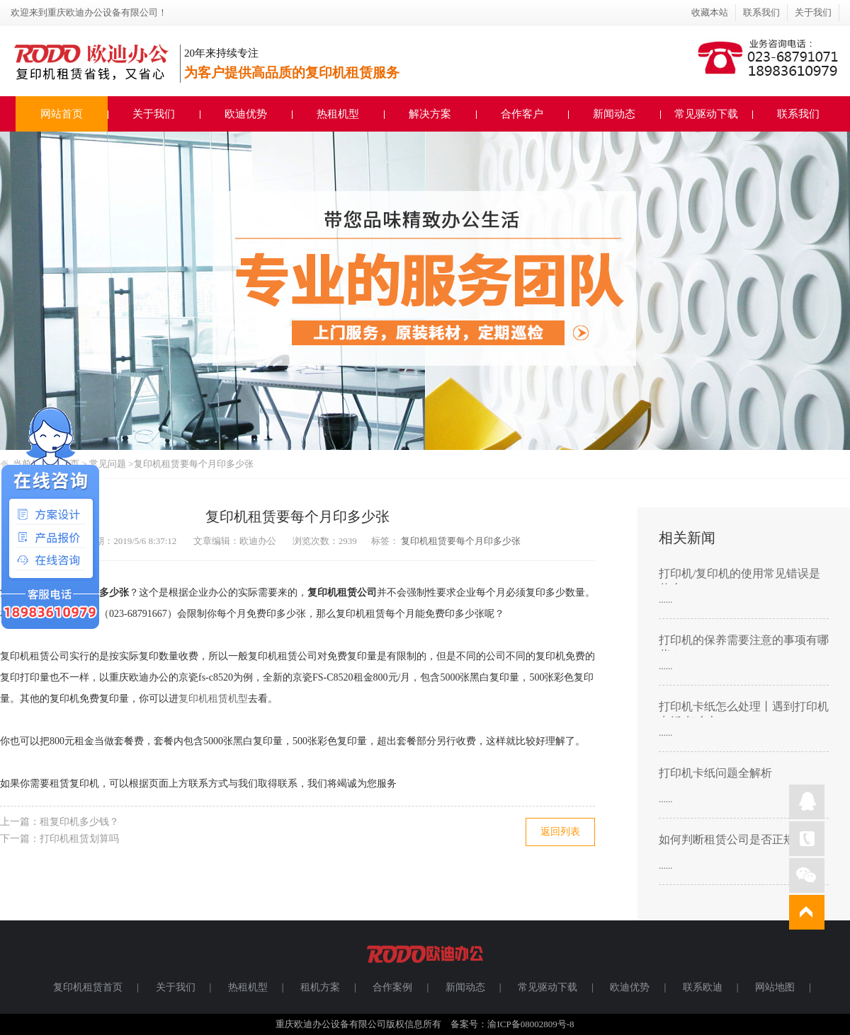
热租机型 (338, 114)
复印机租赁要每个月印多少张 (194, 463)
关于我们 (813, 12)
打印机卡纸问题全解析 (715, 773)
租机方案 (320, 987)
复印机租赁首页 (88, 987)
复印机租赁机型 (213, 698)
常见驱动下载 (706, 114)
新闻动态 (614, 114)
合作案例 (392, 987)
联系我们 (761, 12)
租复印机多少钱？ (79, 821)
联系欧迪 (702, 987)
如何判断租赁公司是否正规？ (732, 839)
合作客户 (522, 114)
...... (666, 599)
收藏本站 (709, 12)
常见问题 (108, 463)
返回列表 (560, 831)
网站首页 (61, 114)
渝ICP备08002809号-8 (530, 1024)
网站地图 (775, 987)
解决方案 (430, 114)
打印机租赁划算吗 (79, 838)
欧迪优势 (246, 114)
